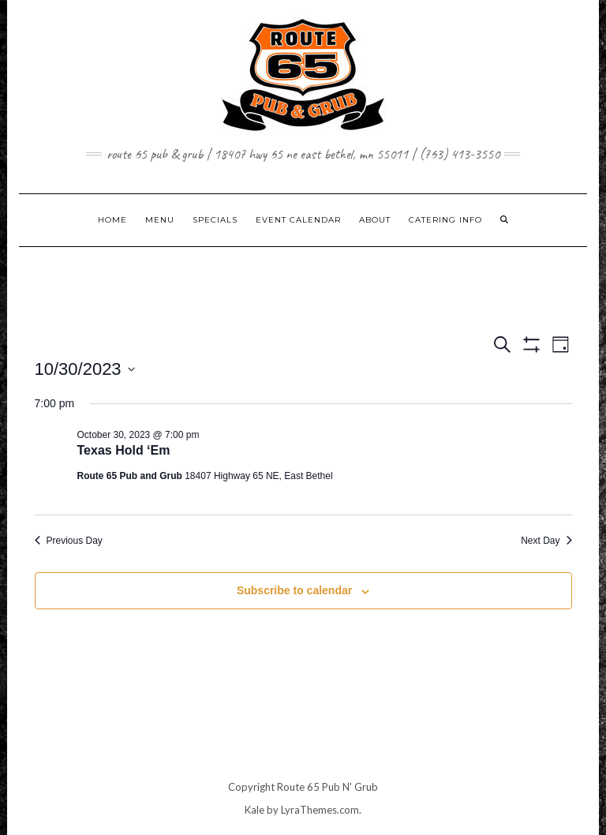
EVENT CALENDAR (298, 220)
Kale (254, 809)
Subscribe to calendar (294, 590)
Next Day (546, 540)
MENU (159, 220)
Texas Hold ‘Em (123, 450)
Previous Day (69, 540)
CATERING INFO (445, 220)
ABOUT (375, 220)
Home (112, 220)
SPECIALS (215, 220)
